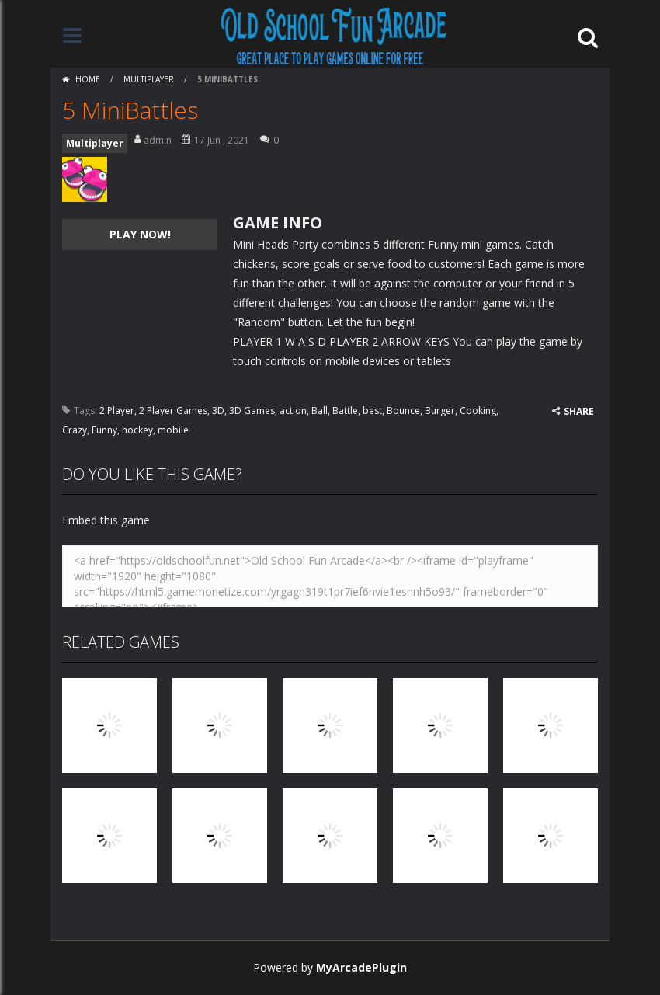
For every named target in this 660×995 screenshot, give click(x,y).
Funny (104, 430)
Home (87, 79)
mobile (173, 430)
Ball (319, 410)
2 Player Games (173, 410)
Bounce (403, 410)
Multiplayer (148, 79)
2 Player (116, 410)
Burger (440, 410)
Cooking (478, 410)
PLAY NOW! (140, 234)
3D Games (252, 410)
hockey (137, 430)
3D (218, 410)
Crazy (74, 430)
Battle (345, 410)
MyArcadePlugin (361, 967)
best (372, 410)
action (293, 410)
